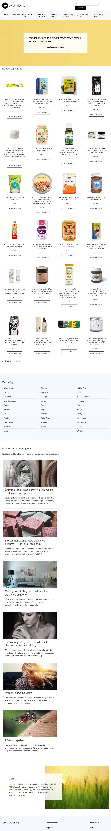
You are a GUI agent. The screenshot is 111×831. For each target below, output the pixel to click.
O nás (91, 813)
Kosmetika (15, 14)
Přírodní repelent (14, 726)
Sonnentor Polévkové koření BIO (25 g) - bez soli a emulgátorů (96, 246)
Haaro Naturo (92, 413)
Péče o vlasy (54, 16)
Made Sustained (11, 396)
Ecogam (90, 388)
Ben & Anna (9, 413)
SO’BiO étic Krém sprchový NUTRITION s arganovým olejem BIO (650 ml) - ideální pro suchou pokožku (69, 293)
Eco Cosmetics (38, 396)
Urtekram (63, 392)
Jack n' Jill (9, 392)
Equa (34, 392)
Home (6, 14)
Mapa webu (50, 818)
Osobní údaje (94, 808)
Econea (35, 400)
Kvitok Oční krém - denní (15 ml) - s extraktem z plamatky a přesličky (14, 291)
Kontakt (91, 818)
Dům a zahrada (41, 16)
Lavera (62, 396)
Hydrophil (90, 404)
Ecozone (35, 388)
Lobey (34, 417)
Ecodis (62, 417)
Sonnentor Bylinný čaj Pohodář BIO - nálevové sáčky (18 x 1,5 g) (42, 101)
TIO (61, 404)
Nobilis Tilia (64, 388)
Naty (6, 404)
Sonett (7, 400)
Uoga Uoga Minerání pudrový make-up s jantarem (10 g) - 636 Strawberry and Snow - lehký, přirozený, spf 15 (14, 153)
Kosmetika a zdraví (27, 16)
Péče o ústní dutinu (68, 16)
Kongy (7, 409)
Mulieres (35, 413)
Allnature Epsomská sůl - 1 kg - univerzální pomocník (42, 246)
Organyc (90, 392)
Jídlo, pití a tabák (98, 16)
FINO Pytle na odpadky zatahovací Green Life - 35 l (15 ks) (69, 340)
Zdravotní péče (84, 16)
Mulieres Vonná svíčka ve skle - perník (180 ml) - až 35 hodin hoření (42, 291)
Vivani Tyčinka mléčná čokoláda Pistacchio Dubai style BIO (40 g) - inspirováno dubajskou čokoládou (14, 104)
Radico (35, 409)
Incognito (90, 396)
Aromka (90, 400)
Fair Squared (65, 413)
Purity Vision (64, 409)
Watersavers (10, 388)
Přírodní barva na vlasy (18, 678)
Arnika (62, 400)
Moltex (7, 417)
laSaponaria (91, 409)
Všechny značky (52, 808)
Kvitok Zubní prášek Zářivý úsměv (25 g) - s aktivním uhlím (96, 150)
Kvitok (34, 404)
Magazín (49, 813)
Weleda (90, 417)
